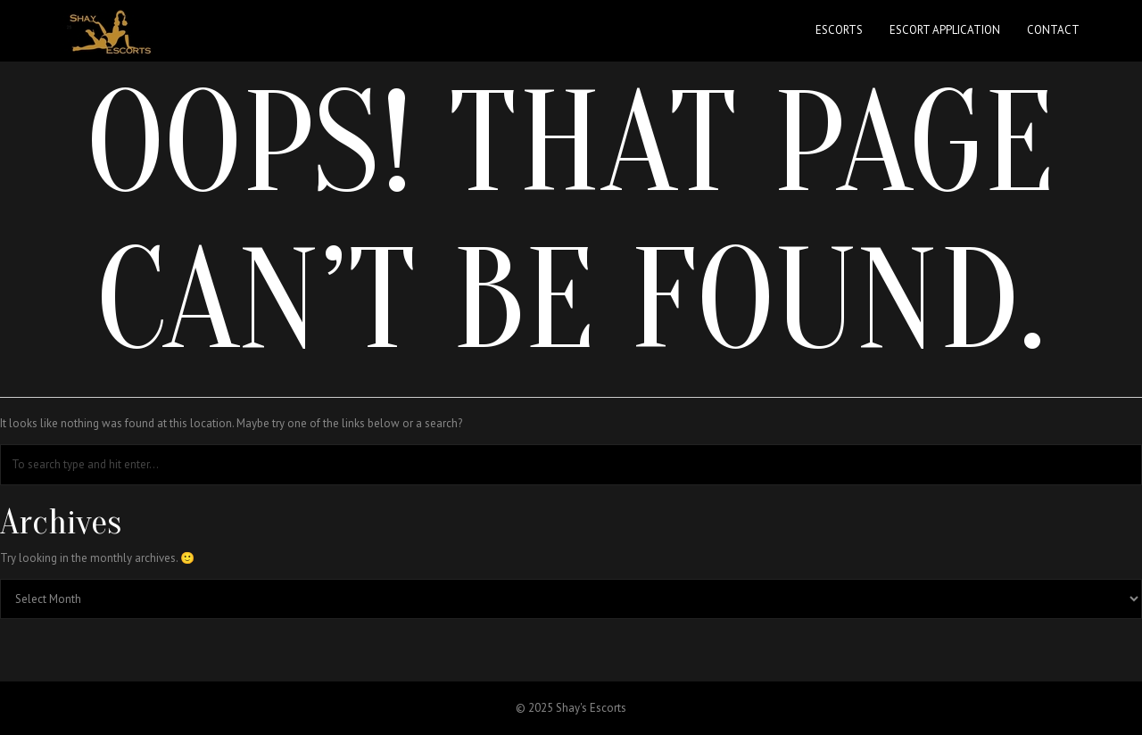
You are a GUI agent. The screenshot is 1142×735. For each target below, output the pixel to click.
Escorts (839, 29)
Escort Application (945, 29)
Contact (1053, 29)
